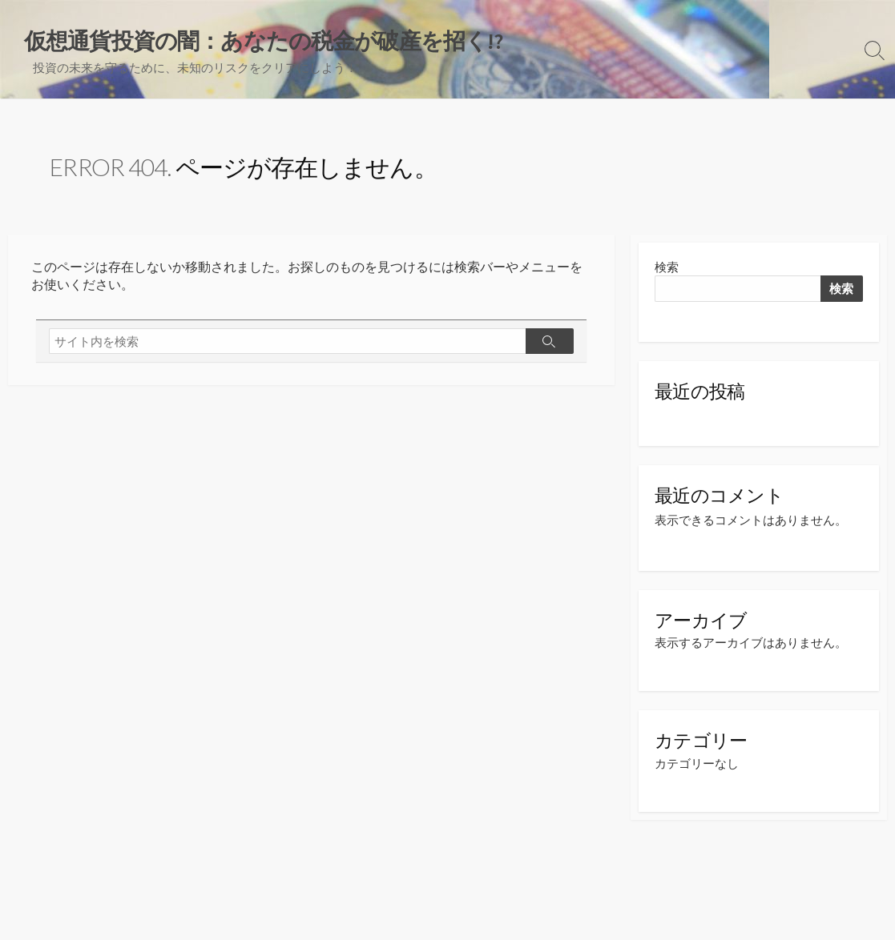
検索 (667, 267)
